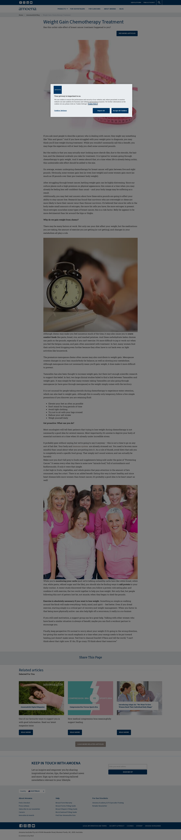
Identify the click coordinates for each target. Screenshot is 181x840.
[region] (91, 100)
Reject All (101, 111)
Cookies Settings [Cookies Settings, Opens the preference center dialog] (60, 110)
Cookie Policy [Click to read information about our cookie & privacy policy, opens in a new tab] (92, 104)
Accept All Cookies (120, 111)
